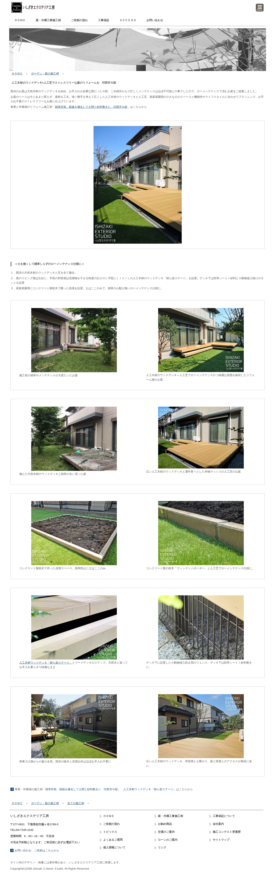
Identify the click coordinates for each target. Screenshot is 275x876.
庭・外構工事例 (48, 20)
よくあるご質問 (113, 839)
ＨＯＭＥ (19, 20)
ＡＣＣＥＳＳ (127, 20)
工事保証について (224, 816)
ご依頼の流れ (79, 20)
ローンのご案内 (167, 839)
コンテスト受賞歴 (227, 831)
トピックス (110, 831)
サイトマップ (221, 839)
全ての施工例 (75, 803)
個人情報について (114, 847)
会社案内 (218, 824)
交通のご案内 (166, 831)
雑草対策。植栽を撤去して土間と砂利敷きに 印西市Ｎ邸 (91, 106)
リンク (162, 847)
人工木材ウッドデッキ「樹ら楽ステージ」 (45, 662)
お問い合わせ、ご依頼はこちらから (37, 850)
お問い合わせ (154, 20)
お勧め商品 (165, 824)
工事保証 (103, 20)
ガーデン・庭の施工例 (45, 73)
